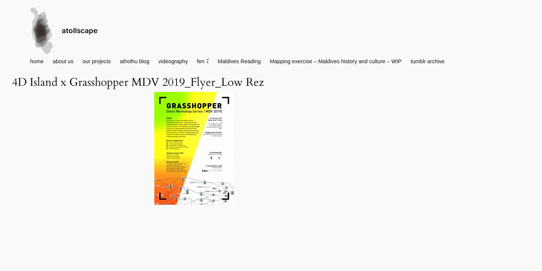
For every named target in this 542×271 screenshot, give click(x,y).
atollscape (79, 30)
